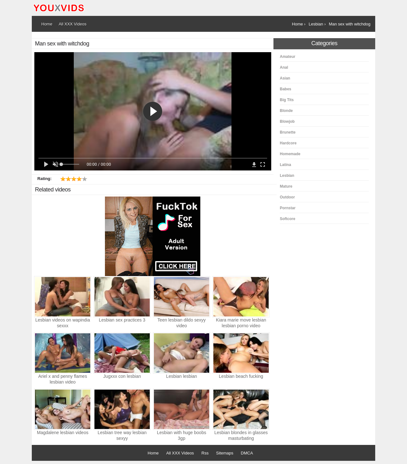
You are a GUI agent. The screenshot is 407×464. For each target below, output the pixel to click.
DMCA (247, 453)
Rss (205, 453)
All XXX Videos (180, 453)
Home (153, 453)
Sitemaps (224, 453)
